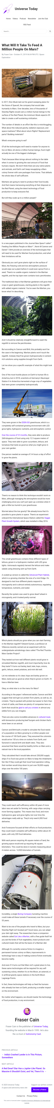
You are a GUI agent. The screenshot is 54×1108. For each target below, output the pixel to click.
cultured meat (44, 717)
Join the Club (43, 19)
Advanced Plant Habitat (39, 575)
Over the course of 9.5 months (14, 435)
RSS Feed (27, 25)
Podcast (23, 19)
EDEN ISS (26, 422)
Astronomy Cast (33, 1034)
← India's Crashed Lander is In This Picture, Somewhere (22, 1056)
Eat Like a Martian (22, 936)
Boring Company (25, 914)
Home (8, 19)
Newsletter (32, 19)
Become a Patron (39, 1090)
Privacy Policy (32, 1096)
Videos (15, 19)
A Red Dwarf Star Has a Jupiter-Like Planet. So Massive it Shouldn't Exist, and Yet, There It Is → (24, 1070)
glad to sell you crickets (28, 708)
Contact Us (21, 1096)
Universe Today (20, 9)
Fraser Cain (8, 55)
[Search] (50, 31)
